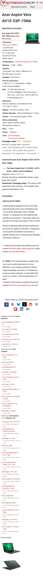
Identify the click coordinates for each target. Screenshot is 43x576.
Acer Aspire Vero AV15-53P (10, 334)
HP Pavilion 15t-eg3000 (9, 372)
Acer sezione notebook (16, 138)
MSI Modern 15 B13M (8, 411)
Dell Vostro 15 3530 (8, 384)
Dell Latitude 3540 (7, 362)
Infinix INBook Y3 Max (9, 503)
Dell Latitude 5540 (7, 496)
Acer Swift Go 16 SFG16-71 (10, 344)
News (32, 7)
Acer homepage (14, 136)
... (40, 7)
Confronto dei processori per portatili (23, 285)
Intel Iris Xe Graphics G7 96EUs (26, 62)
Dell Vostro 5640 (7, 445)
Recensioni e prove (18, 7)
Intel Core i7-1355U (9, 45)
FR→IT (21, 174)
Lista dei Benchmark (16, 252)
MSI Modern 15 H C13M (9, 472)
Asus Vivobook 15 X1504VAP (11, 479)
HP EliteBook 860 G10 (9, 367)
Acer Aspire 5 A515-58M (9, 329)
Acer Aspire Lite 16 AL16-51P (11, 422)
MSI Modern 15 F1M (8, 438)
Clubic (12, 174)
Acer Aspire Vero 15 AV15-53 (11, 339)
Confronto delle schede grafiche (21, 248)
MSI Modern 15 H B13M (9, 519)
